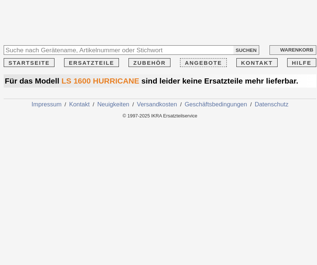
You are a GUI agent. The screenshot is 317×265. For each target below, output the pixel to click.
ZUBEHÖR (149, 63)
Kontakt (79, 104)
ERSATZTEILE (91, 63)
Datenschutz (272, 104)
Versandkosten (157, 104)
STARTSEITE (29, 63)
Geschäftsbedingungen (216, 104)
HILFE (301, 63)
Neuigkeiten (113, 104)
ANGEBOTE (203, 63)
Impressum (47, 104)
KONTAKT (257, 63)
